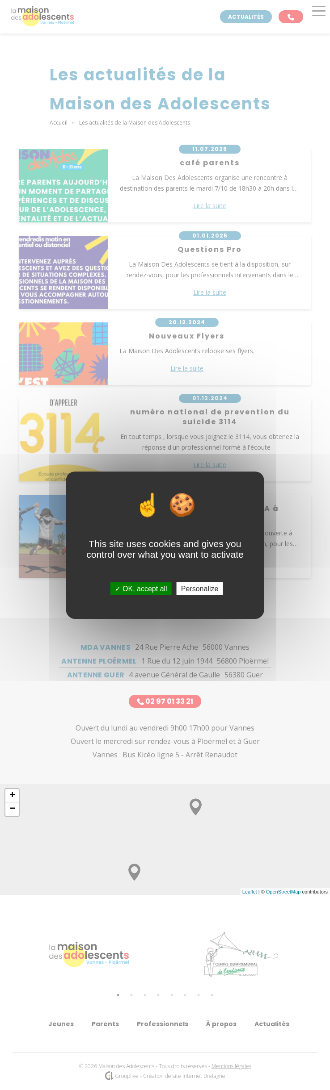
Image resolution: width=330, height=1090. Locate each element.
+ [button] (12, 795)
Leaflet (249, 891)
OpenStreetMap (283, 891)
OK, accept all (141, 588)
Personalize (200, 588)
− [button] (12, 809)
